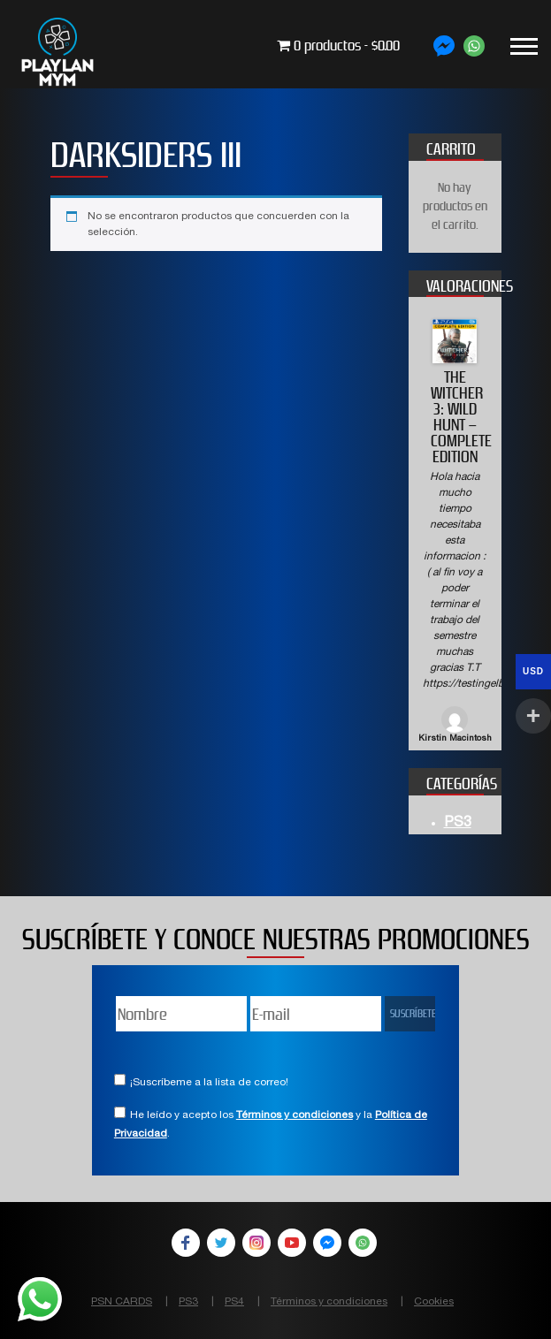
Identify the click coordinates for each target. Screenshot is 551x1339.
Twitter (221, 1243)
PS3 (457, 824)
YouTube (292, 1243)
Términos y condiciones (294, 1115)
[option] (455, 532)
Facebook (186, 1243)
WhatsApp (362, 1243)
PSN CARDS (121, 1302)
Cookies (434, 1302)
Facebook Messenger (327, 1243)
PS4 (234, 1302)
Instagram (256, 1243)
